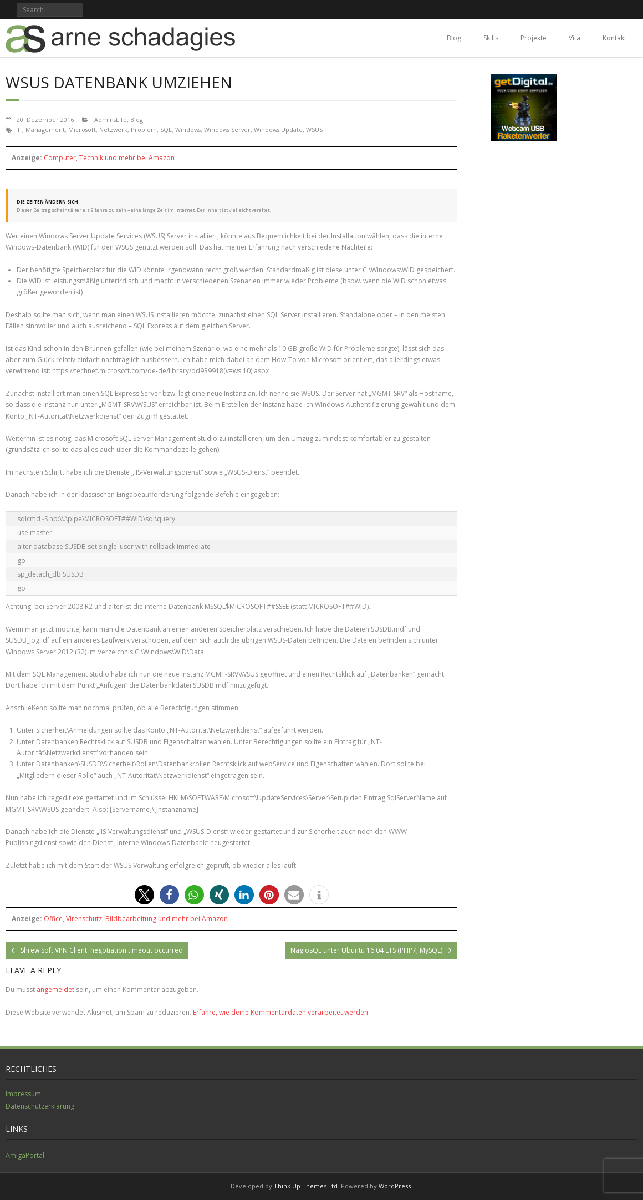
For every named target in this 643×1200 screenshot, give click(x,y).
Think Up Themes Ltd (306, 1186)
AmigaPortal (25, 1155)
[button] (144, 894)
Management (45, 129)
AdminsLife (110, 119)
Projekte (533, 38)
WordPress (395, 1186)
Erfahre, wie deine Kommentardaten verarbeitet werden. (281, 1012)
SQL (166, 129)
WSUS (314, 129)
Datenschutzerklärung (40, 1106)
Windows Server (227, 129)
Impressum (23, 1094)
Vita (574, 38)
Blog (454, 38)
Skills (490, 38)
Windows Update (278, 129)
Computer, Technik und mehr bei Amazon (109, 157)
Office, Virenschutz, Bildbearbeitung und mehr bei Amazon (136, 918)
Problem (144, 129)
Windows (188, 129)
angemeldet (55, 989)
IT (20, 129)
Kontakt (614, 38)
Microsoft (82, 129)
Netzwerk (113, 129)
